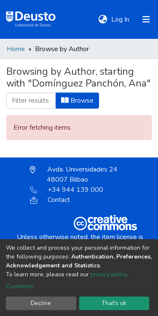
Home (16, 49)
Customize (19, 286)
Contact (50, 199)
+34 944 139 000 (66, 189)
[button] (103, 19)
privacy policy (108, 274)
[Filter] (31, 101)
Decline (41, 303)
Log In (121, 19)
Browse (77, 100)
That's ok (114, 303)
